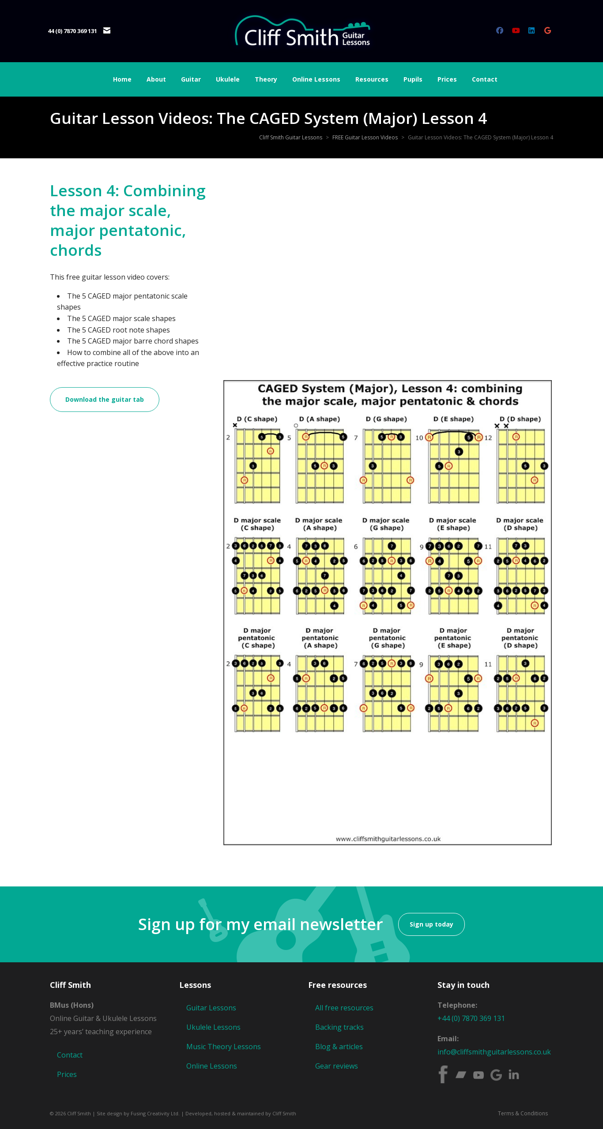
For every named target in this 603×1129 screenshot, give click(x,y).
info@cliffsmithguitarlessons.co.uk (494, 1052)
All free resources (344, 1008)
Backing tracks (339, 1027)
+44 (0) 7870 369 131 (471, 1018)
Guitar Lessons (211, 1008)
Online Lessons (211, 1066)
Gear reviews (336, 1066)
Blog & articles (339, 1046)
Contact (70, 1055)
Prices (67, 1074)
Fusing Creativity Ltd (154, 1113)
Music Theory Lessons (223, 1046)
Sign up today (431, 924)
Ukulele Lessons (213, 1027)
